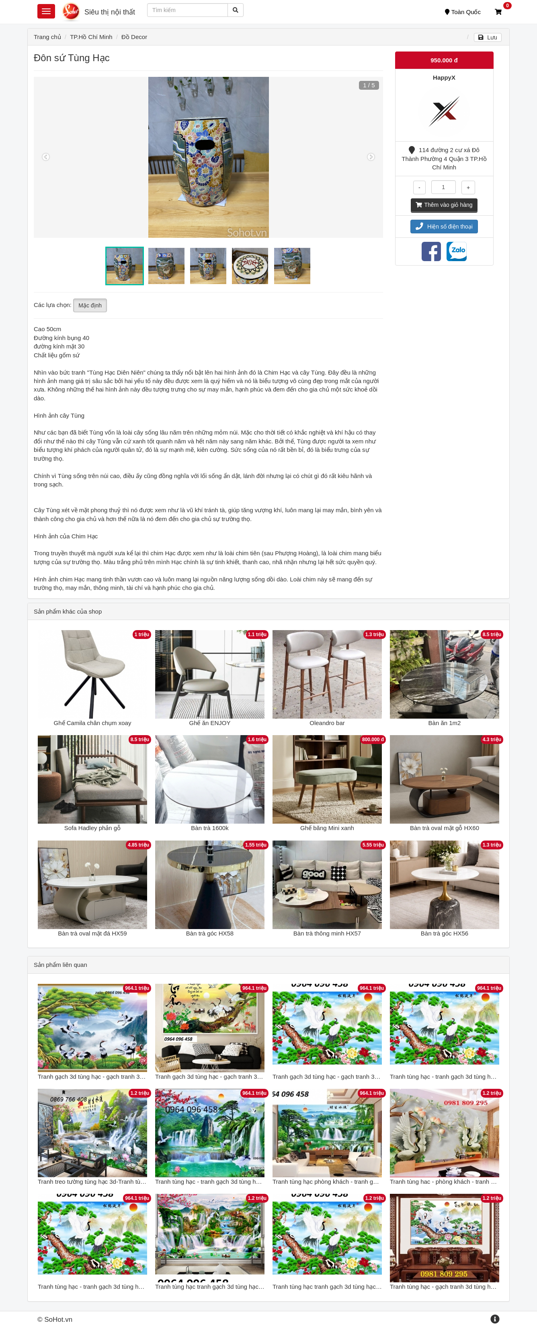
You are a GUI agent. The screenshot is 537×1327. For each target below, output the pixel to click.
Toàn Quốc (463, 11)
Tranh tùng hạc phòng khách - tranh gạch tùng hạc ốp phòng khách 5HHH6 (373, 1181)
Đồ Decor (134, 36)
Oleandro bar (327, 722)
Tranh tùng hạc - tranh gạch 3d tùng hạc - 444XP (103, 1286)
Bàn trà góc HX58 (210, 933)
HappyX (444, 77)
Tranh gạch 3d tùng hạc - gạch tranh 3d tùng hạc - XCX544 (351, 1076)
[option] (208, 157)
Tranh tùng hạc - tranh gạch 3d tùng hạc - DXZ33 (455, 1076)
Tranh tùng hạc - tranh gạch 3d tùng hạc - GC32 (219, 1181)
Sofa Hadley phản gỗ (92, 827)
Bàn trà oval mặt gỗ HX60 (444, 827)
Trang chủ (47, 36)
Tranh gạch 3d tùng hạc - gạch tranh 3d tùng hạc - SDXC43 (117, 1076)
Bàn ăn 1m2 (444, 722)
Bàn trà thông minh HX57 (327, 933)
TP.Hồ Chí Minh (91, 36)
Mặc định (90, 305)
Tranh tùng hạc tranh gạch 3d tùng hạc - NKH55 (219, 1286)
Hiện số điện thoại (444, 226)
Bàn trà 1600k (209, 827)
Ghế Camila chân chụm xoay (92, 722)
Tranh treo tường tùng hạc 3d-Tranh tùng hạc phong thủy (114, 1181)
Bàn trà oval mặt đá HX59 (92, 933)
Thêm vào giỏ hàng (444, 205)
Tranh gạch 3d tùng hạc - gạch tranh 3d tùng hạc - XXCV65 (234, 1076)
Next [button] (371, 157)
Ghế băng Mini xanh (327, 827)
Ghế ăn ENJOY (209, 722)
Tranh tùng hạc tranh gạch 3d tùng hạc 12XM (333, 1286)
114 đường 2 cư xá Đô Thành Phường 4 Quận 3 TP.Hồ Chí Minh (444, 158)
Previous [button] (46, 157)
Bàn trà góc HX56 (444, 933)
